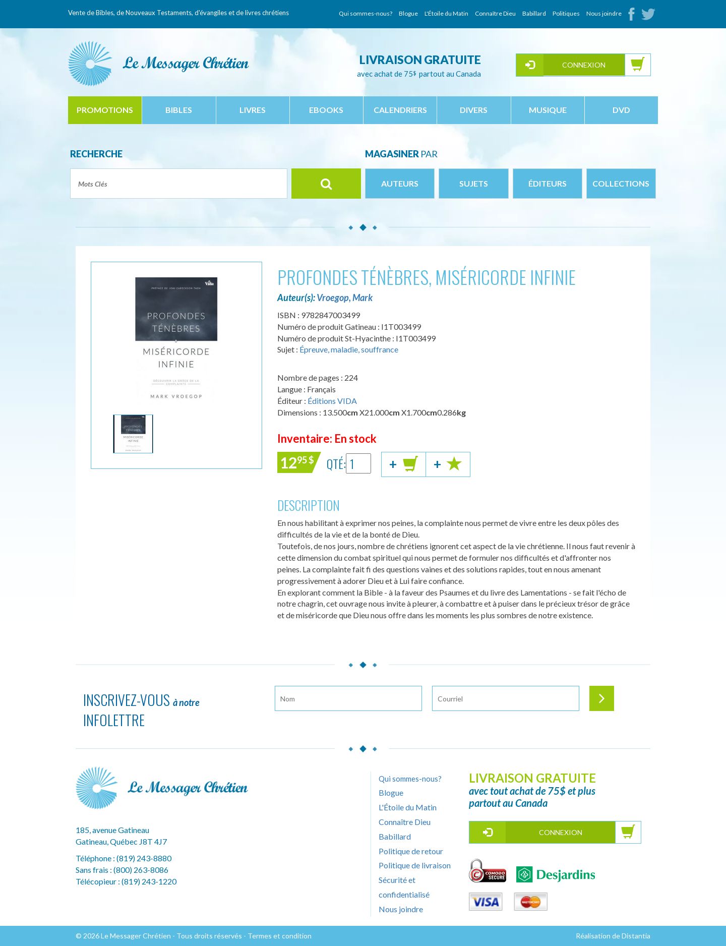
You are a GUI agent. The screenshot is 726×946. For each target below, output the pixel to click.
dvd (621, 109)
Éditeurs (547, 183)
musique (548, 109)
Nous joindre (604, 13)
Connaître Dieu (495, 13)
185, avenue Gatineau (112, 830)
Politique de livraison (415, 865)
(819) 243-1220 (149, 881)
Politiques (566, 13)
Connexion (584, 65)
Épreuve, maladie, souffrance (348, 349)
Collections (620, 183)
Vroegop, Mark (345, 297)
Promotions (105, 109)
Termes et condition (280, 935)
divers (474, 109)
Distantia (636, 935)
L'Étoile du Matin (446, 13)
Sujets (473, 183)
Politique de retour (411, 851)
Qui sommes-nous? (365, 13)
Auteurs (399, 183)
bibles (178, 109)
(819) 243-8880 (143, 858)
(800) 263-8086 (140, 869)
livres (252, 109)
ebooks (326, 109)
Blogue (408, 13)
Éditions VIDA (332, 400)
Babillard (534, 13)
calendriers (400, 109)
